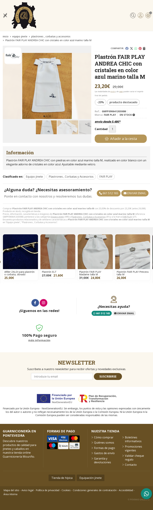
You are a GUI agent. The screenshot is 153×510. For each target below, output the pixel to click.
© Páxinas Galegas (139, 499)
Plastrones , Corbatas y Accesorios (88, 216)
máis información (39, 340)
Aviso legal (27, 490)
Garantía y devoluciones (102, 460)
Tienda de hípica (62, 478)
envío (112, 91)
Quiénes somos (104, 442)
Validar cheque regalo (134, 457)
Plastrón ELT (49, 271)
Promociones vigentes (133, 448)
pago (121, 91)
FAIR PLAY (127, 216)
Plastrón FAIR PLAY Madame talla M (90, 273)
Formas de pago (104, 448)
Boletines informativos (133, 439)
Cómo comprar (103, 437)
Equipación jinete (90, 478)
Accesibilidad (126, 490)
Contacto (131, 465)
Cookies (66, 490)
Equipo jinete (57, 216)
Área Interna (10, 494)
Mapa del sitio (11, 490)
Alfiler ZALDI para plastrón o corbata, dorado (19, 273)
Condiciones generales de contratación (95, 490)
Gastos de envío (104, 453)
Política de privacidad (47, 490)
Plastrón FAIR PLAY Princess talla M (133, 273)
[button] (44, 116)
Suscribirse (107, 376)
